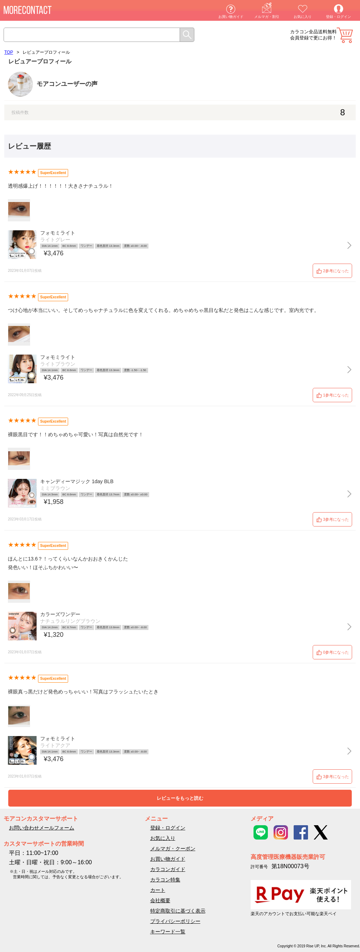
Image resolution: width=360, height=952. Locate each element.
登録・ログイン (338, 17)
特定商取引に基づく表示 (177, 911)
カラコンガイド (167, 869)
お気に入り (303, 17)
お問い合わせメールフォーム (41, 828)
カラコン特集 (165, 880)
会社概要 (160, 900)
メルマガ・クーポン (172, 848)
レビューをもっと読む (180, 798)
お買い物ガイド (230, 17)
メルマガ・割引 (266, 17)
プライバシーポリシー (175, 921)
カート (345, 35)
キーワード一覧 (167, 931)
